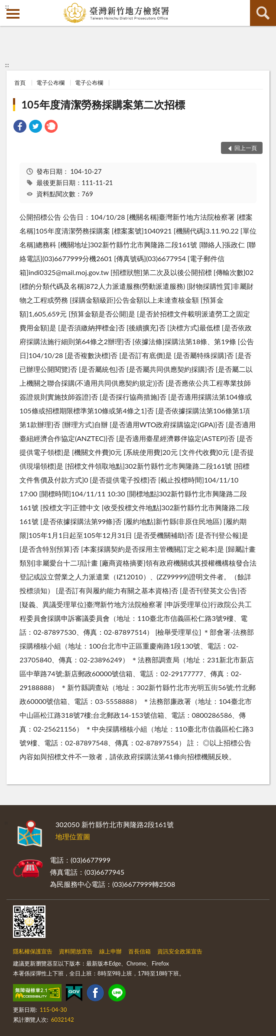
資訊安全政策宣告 (179, 951)
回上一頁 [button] (245, 147)
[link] (19, 127)
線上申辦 (110, 951)
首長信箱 (139, 951)
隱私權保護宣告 (32, 951)
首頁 (20, 82)
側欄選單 (12, 14)
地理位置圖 (72, 836)
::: (7, 6)
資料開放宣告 (76, 951)
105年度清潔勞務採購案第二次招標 (103, 104)
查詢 (263, 13)
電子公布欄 (50, 82)
